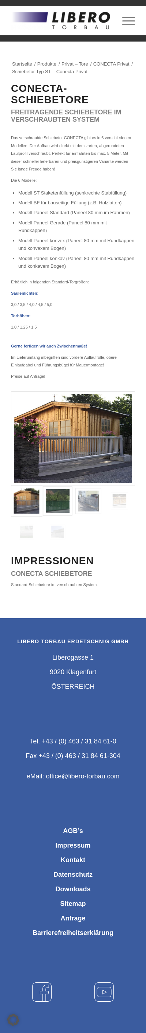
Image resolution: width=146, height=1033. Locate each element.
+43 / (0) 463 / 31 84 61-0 (79, 741)
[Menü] (125, 20)
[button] (13, 1020)
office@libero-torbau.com (82, 776)
